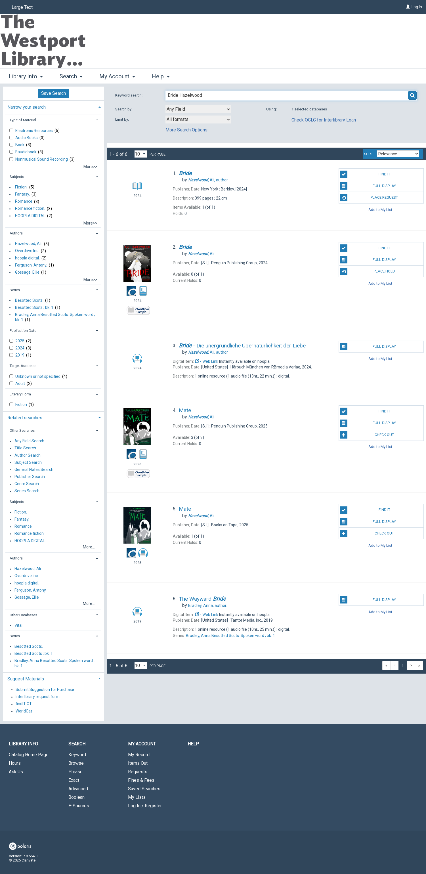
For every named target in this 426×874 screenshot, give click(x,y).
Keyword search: (129, 95)
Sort (368, 154)
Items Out (138, 763)
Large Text (22, 7)
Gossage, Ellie (27, 272)
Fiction (21, 404)
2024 (20, 348)
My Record (139, 754)
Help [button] (160, 76)
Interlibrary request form (38, 697)
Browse (76, 763)
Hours (15, 763)
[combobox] (198, 109)
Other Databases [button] (23, 615)
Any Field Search (29, 441)
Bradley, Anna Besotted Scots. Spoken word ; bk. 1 (55, 317)
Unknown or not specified (38, 376)
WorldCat (24, 711)
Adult (20, 383)
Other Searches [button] (22, 430)
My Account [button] (117, 76)
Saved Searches (144, 788)
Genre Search (26, 484)
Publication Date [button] (23, 330)
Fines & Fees (141, 780)
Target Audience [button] (23, 366)
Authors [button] (16, 233)
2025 (20, 341)
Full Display (368, 186)
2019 (20, 355)
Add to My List (380, 209)
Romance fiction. (30, 208)
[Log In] (408, 7)
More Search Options (186, 130)
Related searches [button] (24, 417)
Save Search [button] (53, 93)
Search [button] (71, 76)
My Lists (137, 797)
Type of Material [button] (23, 120)
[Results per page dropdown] (141, 154)
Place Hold (367, 271)
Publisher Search (29, 476)
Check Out (367, 435)
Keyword (77, 754)
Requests (137, 771)
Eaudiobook (26, 152)
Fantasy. (22, 194)
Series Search (26, 491)
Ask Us (16, 771)
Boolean (76, 797)
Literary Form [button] (20, 394)
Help (193, 744)
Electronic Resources (34, 130)
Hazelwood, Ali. (28, 244)
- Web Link (207, 361)
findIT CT (24, 704)
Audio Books (27, 137)
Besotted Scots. (29, 300)
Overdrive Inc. (27, 251)
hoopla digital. (27, 258)
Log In (417, 7)
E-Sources (78, 805)
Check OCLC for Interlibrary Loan (323, 120)
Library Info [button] (26, 76)
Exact (73, 780)
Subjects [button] (17, 177)
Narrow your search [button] (26, 107)
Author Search (27, 455)
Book (20, 144)
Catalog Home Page (29, 754)
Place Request (369, 197)
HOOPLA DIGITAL (30, 215)
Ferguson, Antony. (31, 265)
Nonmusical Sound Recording (42, 159)
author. (208, 180)
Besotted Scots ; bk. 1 (34, 307)
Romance (23, 201)
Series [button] (15, 290)
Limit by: (122, 119)
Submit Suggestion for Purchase (45, 689)
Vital (18, 625)
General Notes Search (33, 469)
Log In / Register (145, 805)
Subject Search (28, 462)
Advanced (78, 788)
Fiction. (21, 187)
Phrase (75, 771)
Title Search (25, 448)
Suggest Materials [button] (25, 679)
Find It (365, 174)
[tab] (53, 106)
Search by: (124, 109)
